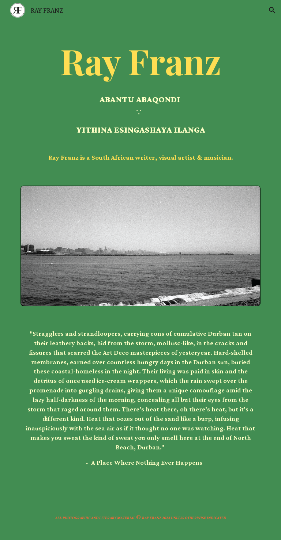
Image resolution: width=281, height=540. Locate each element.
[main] (140, 98)
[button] (272, 10)
